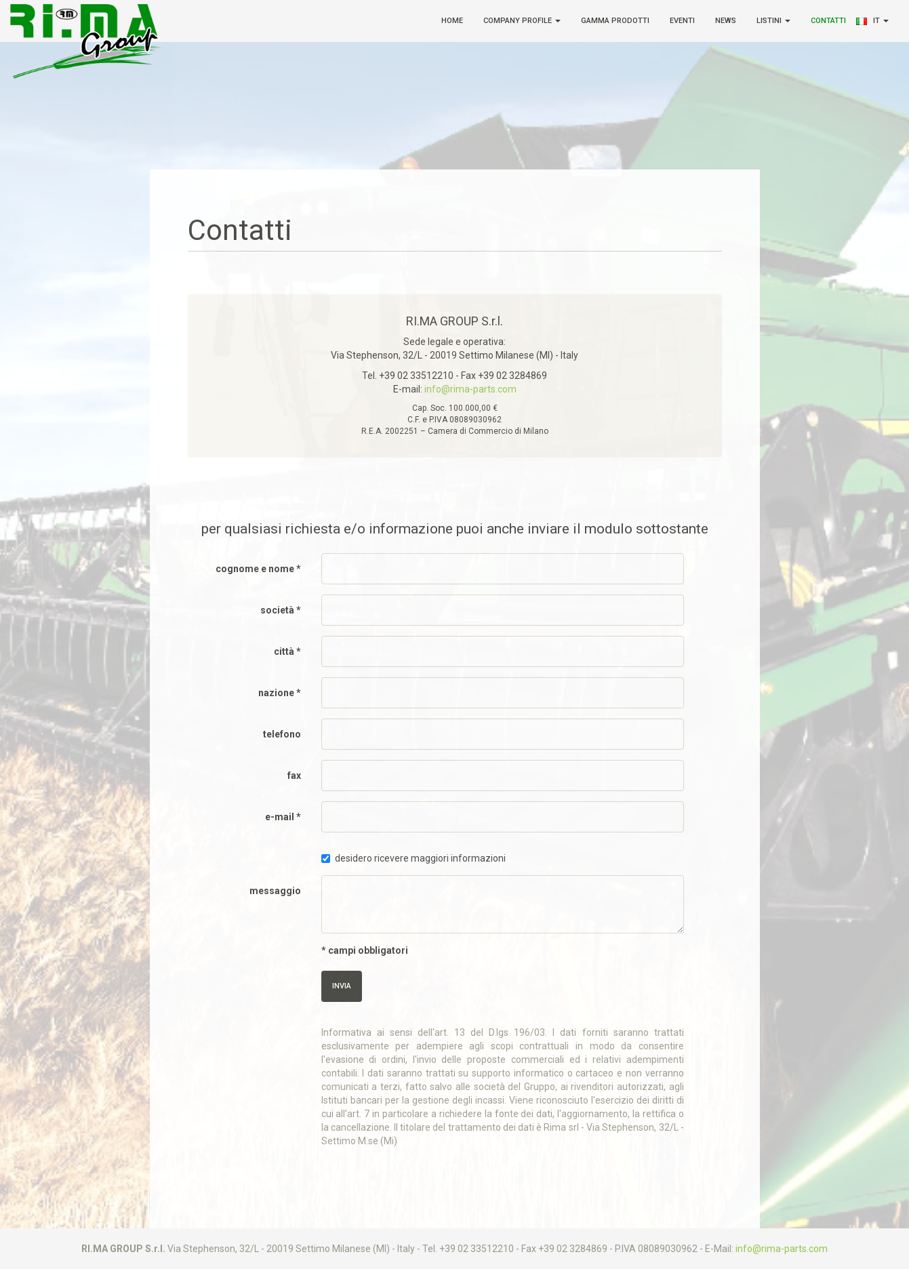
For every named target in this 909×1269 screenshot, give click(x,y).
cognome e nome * (258, 568)
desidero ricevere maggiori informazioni (413, 858)
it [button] (881, 20)
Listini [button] (773, 20)
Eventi (682, 20)
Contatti (828, 20)
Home (452, 20)
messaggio (275, 890)
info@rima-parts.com (470, 389)
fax (294, 775)
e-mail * (283, 816)
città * (287, 651)
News (725, 20)
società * (280, 610)
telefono (282, 734)
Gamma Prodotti (615, 20)
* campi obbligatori (364, 950)
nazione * (279, 692)
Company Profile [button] (522, 20)
